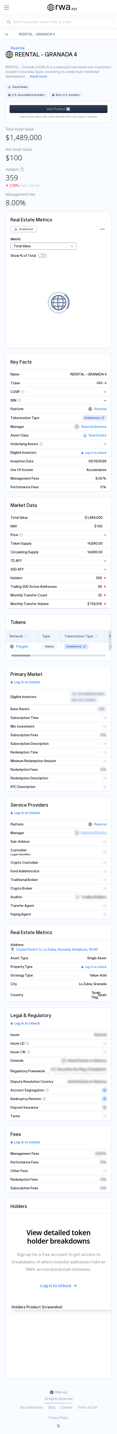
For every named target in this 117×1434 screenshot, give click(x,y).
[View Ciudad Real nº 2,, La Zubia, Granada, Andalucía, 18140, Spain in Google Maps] (54, 949)
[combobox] (58, 22)
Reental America (91, 426)
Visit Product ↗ (58, 109)
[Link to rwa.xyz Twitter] (58, 1426)
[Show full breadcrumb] (6, 34)
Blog (51, 1407)
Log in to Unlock (25, 682)
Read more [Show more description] (38, 76)
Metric (15, 239)
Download (23, 228)
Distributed (94, 417)
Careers (66, 1407)
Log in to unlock (94, 453)
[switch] (42, 255)
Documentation (31, 1407)
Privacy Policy (58, 1417)
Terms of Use (87, 1407)
